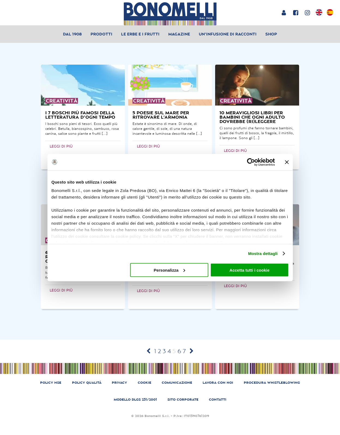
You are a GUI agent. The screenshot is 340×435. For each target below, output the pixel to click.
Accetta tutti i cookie (250, 270)
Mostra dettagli (263, 253)
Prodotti (101, 34)
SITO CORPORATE (182, 399)
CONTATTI (217, 399)
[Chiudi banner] (287, 162)
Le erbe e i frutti (140, 34)
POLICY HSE (50, 382)
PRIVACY (119, 382)
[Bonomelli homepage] (170, 13)
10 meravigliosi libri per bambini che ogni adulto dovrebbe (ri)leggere (252, 117)
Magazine (179, 34)
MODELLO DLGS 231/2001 (135, 399)
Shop (271, 34)
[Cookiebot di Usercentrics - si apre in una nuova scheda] (251, 162)
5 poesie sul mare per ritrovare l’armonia (161, 114)
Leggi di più (61, 146)
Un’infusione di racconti (228, 34)
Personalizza (169, 270)
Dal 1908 (72, 34)
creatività (61, 101)
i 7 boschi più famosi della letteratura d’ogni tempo (80, 114)
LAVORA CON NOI (218, 382)
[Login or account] (283, 13)
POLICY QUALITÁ (86, 382)
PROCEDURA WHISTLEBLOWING (272, 382)
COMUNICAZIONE (177, 382)
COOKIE (144, 382)
